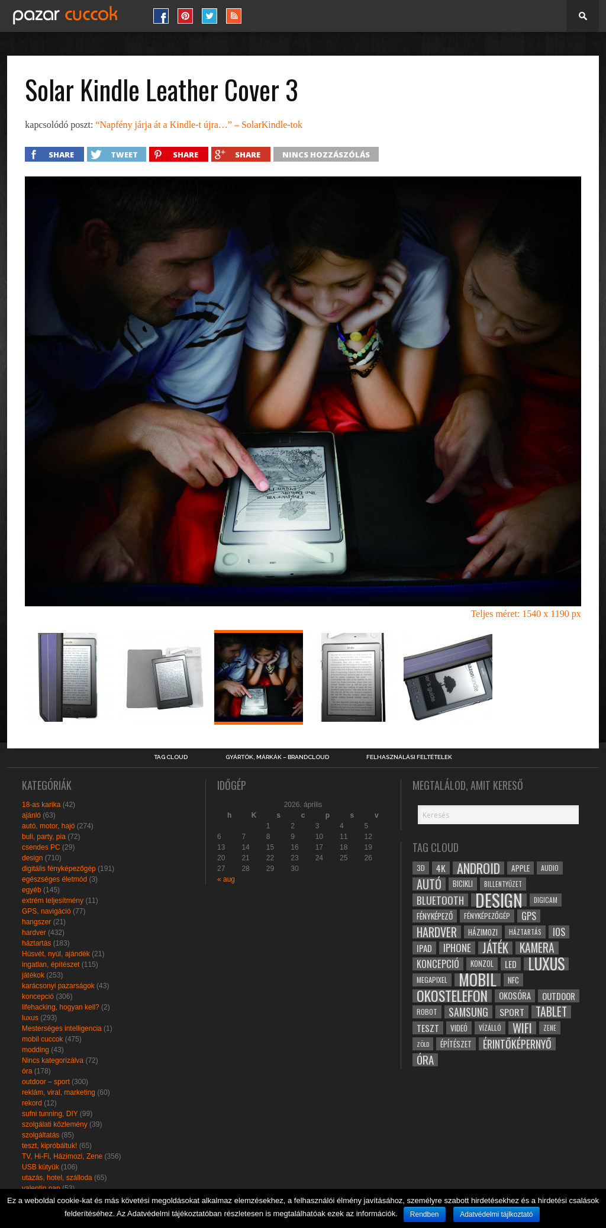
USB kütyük (40, 1167)
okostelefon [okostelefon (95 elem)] (452, 995)
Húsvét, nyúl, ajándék (56, 954)
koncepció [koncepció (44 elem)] (438, 963)
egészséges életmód (54, 879)
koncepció (38, 996)
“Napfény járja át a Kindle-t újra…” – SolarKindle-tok (198, 125)
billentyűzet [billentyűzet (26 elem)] (503, 884)
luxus (30, 1018)
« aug (226, 879)
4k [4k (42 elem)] (441, 868)
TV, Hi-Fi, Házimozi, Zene (62, 1156)
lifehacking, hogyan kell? (60, 1007)
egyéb (31, 890)
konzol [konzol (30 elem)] (482, 963)
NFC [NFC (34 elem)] (513, 979)
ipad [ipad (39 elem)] (424, 947)
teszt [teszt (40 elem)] (428, 1027)
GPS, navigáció (46, 911)
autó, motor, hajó (48, 826)
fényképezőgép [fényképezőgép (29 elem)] (487, 915)
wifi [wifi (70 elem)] (522, 1027)
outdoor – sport (46, 1082)
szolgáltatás (40, 1135)
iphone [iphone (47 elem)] (457, 947)
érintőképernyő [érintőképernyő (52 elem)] (517, 1043)
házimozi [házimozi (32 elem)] (483, 932)
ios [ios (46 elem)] (559, 931)
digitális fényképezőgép (59, 868)
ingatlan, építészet (50, 964)
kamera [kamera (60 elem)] (537, 947)
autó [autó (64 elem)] (429, 884)
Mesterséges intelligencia (62, 1028)
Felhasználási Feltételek (409, 757)
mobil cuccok (42, 1039)
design (32, 858)
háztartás (36, 943)
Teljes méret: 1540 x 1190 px (525, 614)
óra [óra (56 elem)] (425, 1059)
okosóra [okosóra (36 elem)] (515, 995)
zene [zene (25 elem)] (549, 1028)
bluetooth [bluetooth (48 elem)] (440, 899)
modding (35, 1050)
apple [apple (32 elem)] (520, 868)
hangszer (36, 922)
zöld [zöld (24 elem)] (423, 1044)
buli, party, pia (44, 836)
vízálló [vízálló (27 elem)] (490, 1028)
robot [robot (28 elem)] (427, 1012)
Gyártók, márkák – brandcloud (277, 757)
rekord (32, 1103)
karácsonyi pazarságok (58, 986)
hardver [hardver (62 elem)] (437, 931)
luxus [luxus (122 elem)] (546, 963)
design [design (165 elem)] (499, 899)
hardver (34, 932)
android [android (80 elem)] (478, 868)
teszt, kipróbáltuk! (49, 1146)
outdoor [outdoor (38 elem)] (558, 995)
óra (27, 1071)
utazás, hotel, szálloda (57, 1178)
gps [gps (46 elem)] (528, 915)
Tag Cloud (171, 757)
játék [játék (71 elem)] (495, 947)
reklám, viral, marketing (58, 1092)
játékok (33, 975)
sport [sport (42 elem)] (511, 1011)
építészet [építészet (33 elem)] (456, 1044)
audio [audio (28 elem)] (550, 868)
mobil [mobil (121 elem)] (478, 979)
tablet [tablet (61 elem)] (551, 1011)
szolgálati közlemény (55, 1124)
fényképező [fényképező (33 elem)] (435, 916)
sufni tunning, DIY (50, 1114)
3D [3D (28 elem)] (421, 868)
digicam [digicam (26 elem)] (545, 900)
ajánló (31, 815)
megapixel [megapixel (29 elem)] (432, 979)
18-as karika (41, 805)
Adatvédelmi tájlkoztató (496, 1214)
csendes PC (41, 847)
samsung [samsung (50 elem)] (468, 1011)
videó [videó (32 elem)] (459, 1028)
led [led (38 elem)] (511, 963)
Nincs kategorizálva (52, 1060)
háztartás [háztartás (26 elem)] (525, 932)
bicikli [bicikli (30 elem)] (463, 883)
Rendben (424, 1214)
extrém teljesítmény (52, 900)
